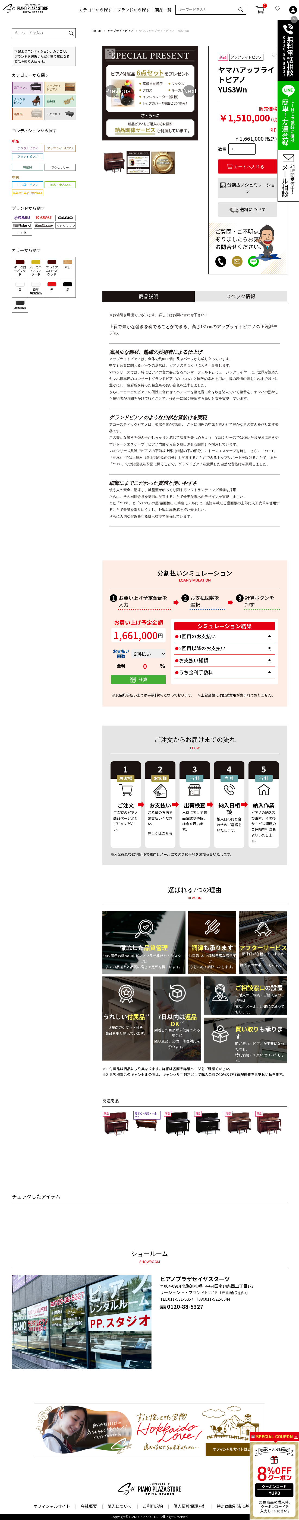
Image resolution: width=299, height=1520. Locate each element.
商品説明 (148, 296)
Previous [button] (111, 91)
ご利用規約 (153, 1506)
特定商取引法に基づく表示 (241, 1506)
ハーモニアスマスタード (36, 268)
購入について (120, 1506)
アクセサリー (60, 167)
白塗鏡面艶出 (36, 288)
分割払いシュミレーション (251, 187)
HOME (97, 30)
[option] (150, 93)
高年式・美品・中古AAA (28, 193)
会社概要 (89, 1506)
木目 (67, 264)
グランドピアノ (27, 156)
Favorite (274, 55)
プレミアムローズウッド (52, 268)
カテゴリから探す (95, 9)
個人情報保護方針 (190, 1506)
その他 (22, 232)
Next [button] (189, 91)
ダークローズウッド (20, 268)
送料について (253, 209)
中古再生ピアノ (27, 184)
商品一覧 (163, 9)
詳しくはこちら (160, 833)
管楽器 (27, 167)
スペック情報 (240, 296)
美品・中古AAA (60, 184)
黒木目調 (20, 305)
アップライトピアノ (120, 30)
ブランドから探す (133, 9)
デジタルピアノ (27, 148)
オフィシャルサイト (51, 1506)
